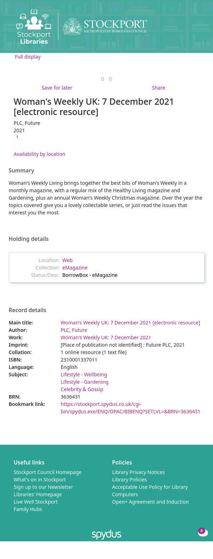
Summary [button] (21, 171)
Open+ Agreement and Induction (150, 501)
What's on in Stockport (40, 479)
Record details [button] (27, 310)
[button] (188, 29)
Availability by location (39, 154)
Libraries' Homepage (38, 494)
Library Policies (129, 479)
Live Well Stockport (36, 501)
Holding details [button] (29, 239)
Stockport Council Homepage (48, 472)
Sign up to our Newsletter (43, 487)
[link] (102, 78)
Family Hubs (28, 509)
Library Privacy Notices (138, 472)
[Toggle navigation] (197, 29)
